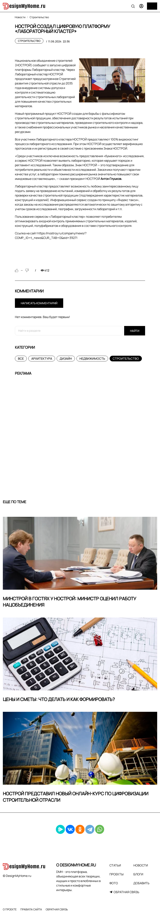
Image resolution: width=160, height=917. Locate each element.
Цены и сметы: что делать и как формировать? (59, 699)
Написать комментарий (39, 303)
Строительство (29, 41)
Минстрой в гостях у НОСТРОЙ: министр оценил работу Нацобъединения (69, 601)
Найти (134, 331)
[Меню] (152, 6)
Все (21, 358)
